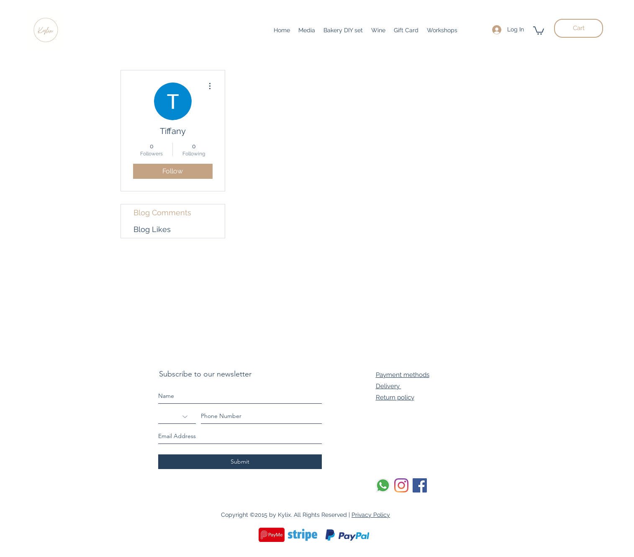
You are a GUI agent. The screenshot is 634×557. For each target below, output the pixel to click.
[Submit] (240, 461)
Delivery (388, 386)
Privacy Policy (371, 514)
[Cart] (578, 28)
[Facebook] (420, 485)
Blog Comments (162, 212)
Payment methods (402, 375)
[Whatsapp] (383, 485)
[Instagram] (401, 485)
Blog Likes (152, 229)
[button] (538, 30)
